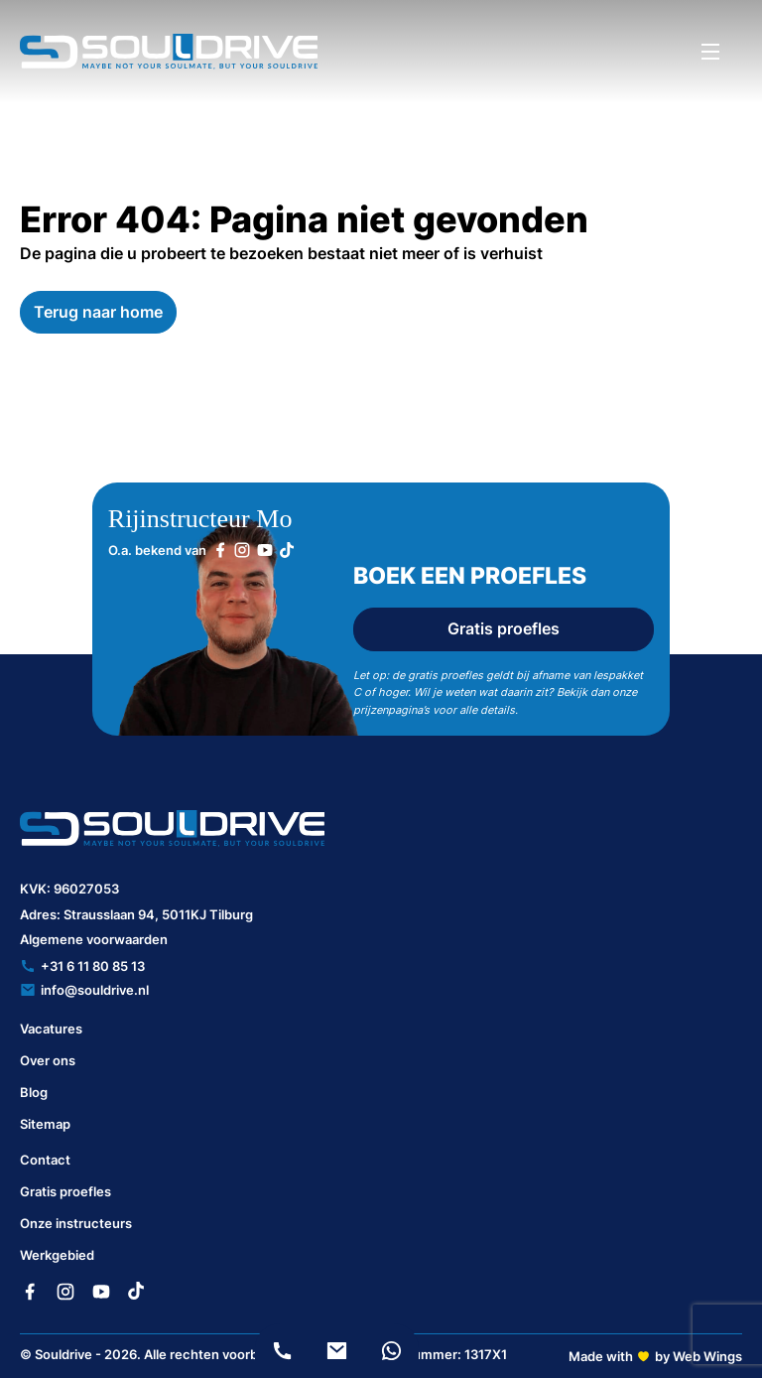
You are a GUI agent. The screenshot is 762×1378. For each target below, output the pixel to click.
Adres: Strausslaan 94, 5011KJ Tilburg (136, 914)
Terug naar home (98, 312)
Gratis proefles (503, 628)
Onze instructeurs (76, 1223)
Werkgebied (57, 1255)
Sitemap (45, 1124)
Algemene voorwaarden (94, 939)
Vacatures (51, 1028)
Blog (34, 1092)
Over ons (47, 1060)
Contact (45, 1160)
